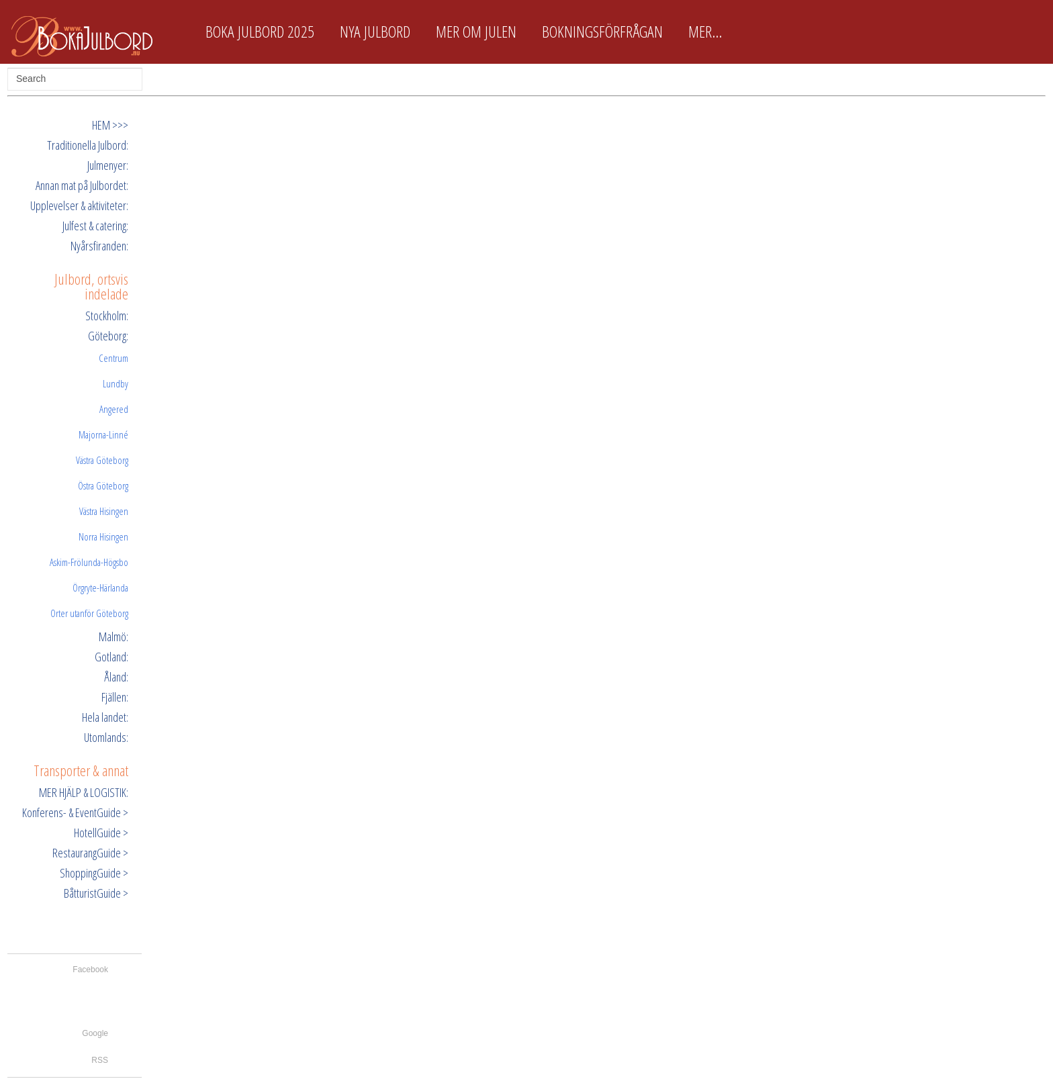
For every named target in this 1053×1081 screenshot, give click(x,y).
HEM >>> (110, 125)
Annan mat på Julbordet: (82, 185)
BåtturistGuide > (96, 893)
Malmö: (113, 636)
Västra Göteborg (102, 460)
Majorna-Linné (103, 434)
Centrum (113, 358)
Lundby (115, 383)
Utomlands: (106, 737)
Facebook (90, 969)
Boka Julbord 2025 (259, 31)
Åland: (116, 677)
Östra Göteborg (103, 485)
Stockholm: (106, 315)
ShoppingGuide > (94, 873)
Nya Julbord (375, 31)
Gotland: (111, 656)
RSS (99, 1060)
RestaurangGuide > (90, 852)
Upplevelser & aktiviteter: (79, 205)
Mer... (705, 31)
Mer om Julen (476, 31)
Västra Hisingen (103, 511)
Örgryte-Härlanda (100, 587)
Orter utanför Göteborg (89, 613)
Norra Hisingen (103, 536)
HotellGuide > (101, 832)
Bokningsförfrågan (602, 31)
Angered (113, 409)
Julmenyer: (107, 165)
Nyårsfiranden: (99, 245)
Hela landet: (105, 717)
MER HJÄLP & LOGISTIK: (83, 792)
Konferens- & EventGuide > (75, 812)
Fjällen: (114, 697)
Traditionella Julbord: (87, 145)
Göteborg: (108, 335)
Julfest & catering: (95, 225)
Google (95, 1033)
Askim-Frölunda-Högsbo (89, 562)
